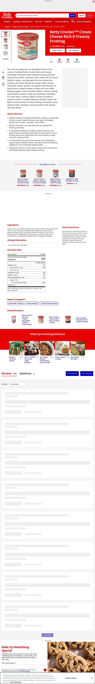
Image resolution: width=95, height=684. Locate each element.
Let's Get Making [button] (61, 22)
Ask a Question (74, 50)
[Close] (92, 678)
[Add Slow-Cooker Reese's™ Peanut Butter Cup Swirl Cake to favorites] (51, 357)
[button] (59, 60)
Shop (73, 22)
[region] (47, 678)
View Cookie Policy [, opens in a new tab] (15, 682)
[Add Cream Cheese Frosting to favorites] (67, 357)
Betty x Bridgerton (84, 22)
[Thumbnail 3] (5, 47)
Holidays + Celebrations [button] (22, 22)
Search (72, 15)
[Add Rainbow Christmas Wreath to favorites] (21, 357)
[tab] (9, 373)
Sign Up (81, 15)
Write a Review (57, 50)
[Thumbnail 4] (5, 53)
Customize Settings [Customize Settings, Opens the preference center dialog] (70, 678)
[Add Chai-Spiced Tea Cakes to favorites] (82, 357)
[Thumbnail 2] (5, 40)
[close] (93, 2)
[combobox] (42, 15)
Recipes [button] (7, 22)
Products (7, 26)
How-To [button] (38, 22)
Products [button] (48, 22)
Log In (90, 15)
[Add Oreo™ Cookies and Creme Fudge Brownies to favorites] (36, 357)
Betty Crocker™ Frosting (20, 26)
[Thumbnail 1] (5, 34)
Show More (47, 635)
